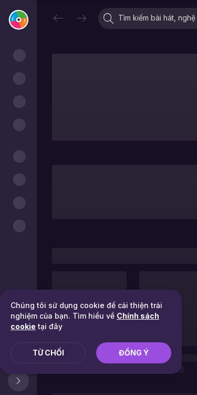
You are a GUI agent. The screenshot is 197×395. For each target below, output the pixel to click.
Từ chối (48, 352)
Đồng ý (134, 352)
